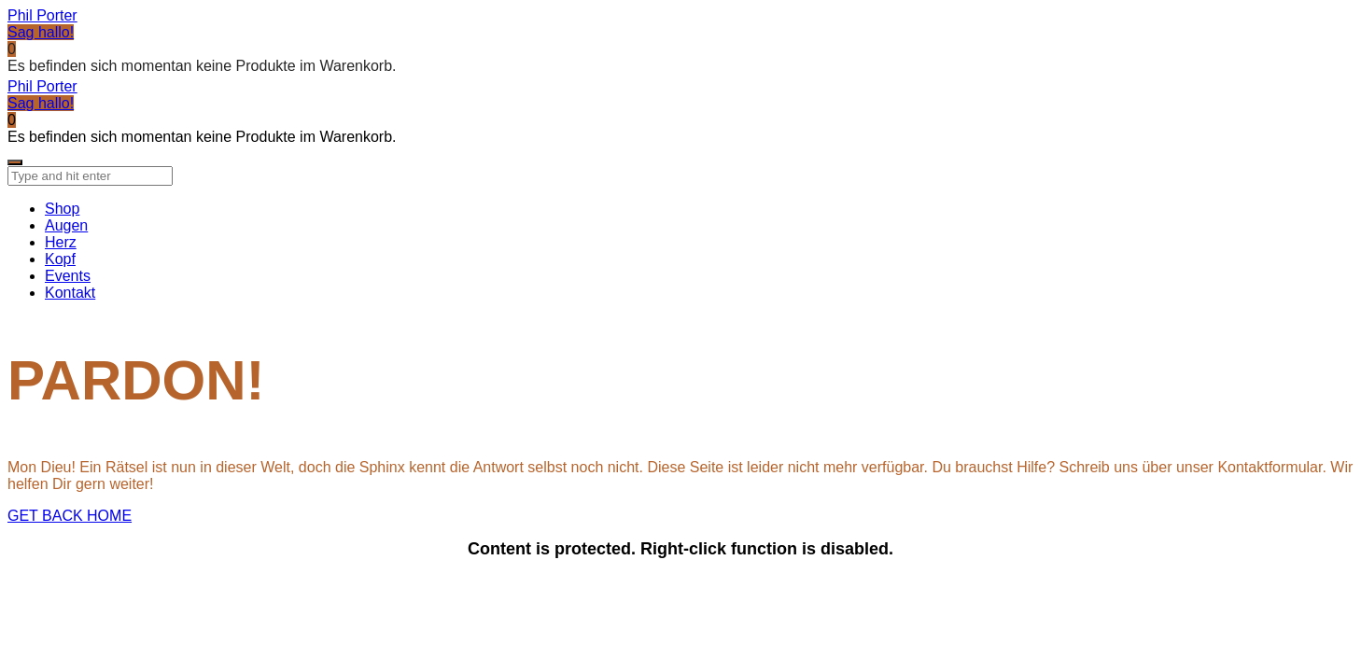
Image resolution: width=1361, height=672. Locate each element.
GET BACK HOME (69, 516)
